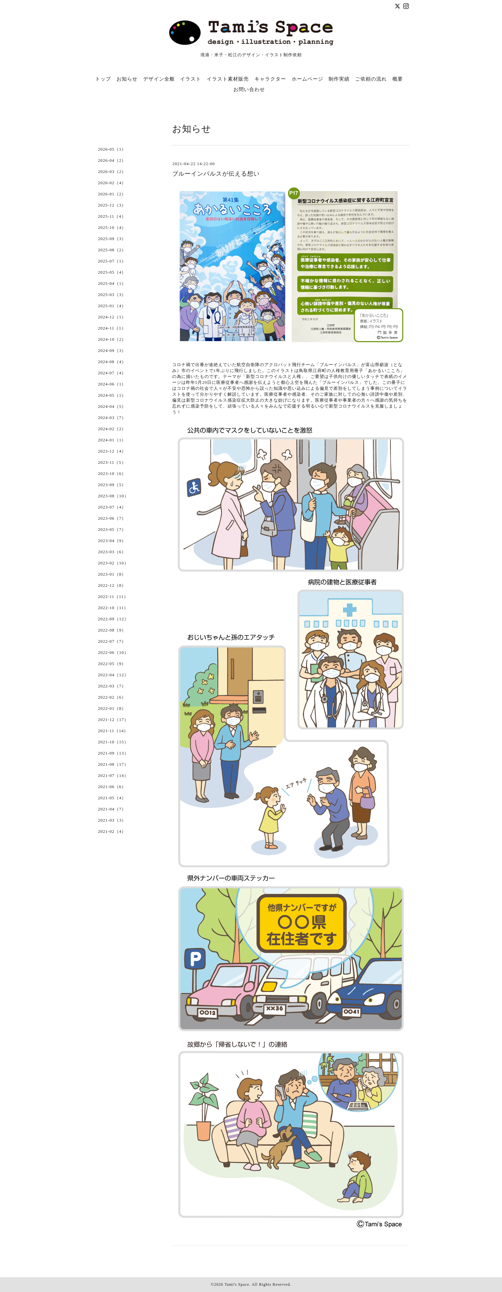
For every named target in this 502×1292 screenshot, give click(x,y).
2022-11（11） (113, 596)
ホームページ (307, 79)
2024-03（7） (112, 417)
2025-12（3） (112, 205)
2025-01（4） (112, 305)
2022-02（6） (112, 697)
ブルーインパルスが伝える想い (216, 173)
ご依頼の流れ (371, 79)
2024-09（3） (112, 350)
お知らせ (127, 79)
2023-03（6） (112, 551)
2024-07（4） (112, 372)
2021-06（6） (112, 786)
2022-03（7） (112, 685)
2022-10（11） (113, 607)
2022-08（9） (112, 630)
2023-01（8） (112, 574)
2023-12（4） (112, 451)
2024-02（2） (112, 428)
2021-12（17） (113, 719)
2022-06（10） (113, 652)
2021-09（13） (113, 753)
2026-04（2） (112, 160)
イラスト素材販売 (228, 79)
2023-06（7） (112, 518)
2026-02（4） (112, 182)
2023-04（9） (112, 540)
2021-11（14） (113, 730)
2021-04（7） (112, 809)
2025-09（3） (112, 238)
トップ (103, 79)
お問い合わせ (249, 89)
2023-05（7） (112, 529)
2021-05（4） (112, 797)
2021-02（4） (112, 831)
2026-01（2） (112, 193)
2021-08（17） (113, 764)
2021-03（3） (112, 820)
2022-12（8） (112, 585)
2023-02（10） (113, 562)
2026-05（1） (112, 149)
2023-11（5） (112, 462)
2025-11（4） (112, 216)
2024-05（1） (112, 395)
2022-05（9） (112, 663)
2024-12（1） (112, 316)
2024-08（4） (112, 361)
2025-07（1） (112, 261)
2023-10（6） (112, 473)
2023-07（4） (112, 507)
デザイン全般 (159, 79)
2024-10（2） (112, 339)
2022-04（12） (113, 674)
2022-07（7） (112, 641)
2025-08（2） (112, 249)
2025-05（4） (112, 272)
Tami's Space (237, 1284)
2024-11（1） (112, 328)
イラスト (190, 79)
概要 (397, 79)
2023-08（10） (113, 495)
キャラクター (270, 79)
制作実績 (339, 79)
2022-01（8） (112, 708)
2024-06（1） (112, 384)
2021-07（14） (113, 775)
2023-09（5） (112, 484)
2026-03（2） (112, 171)
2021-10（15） (113, 741)
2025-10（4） (112, 227)
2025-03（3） (112, 294)
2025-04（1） (112, 283)
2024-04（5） (112, 406)
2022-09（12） (113, 618)
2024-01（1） (112, 439)
